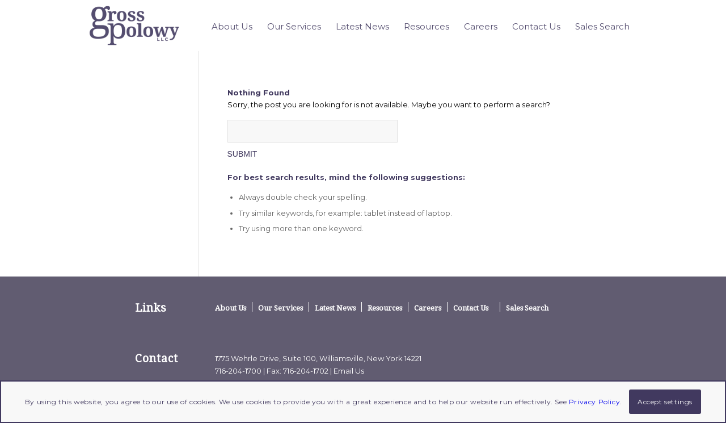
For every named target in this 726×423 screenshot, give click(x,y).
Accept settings (665, 401)
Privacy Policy (594, 401)
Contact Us (470, 308)
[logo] (135, 25)
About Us (230, 308)
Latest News (335, 308)
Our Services (280, 308)
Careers (427, 308)
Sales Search (527, 308)
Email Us (349, 370)
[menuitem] (232, 27)
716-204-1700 (238, 370)
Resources (385, 308)
